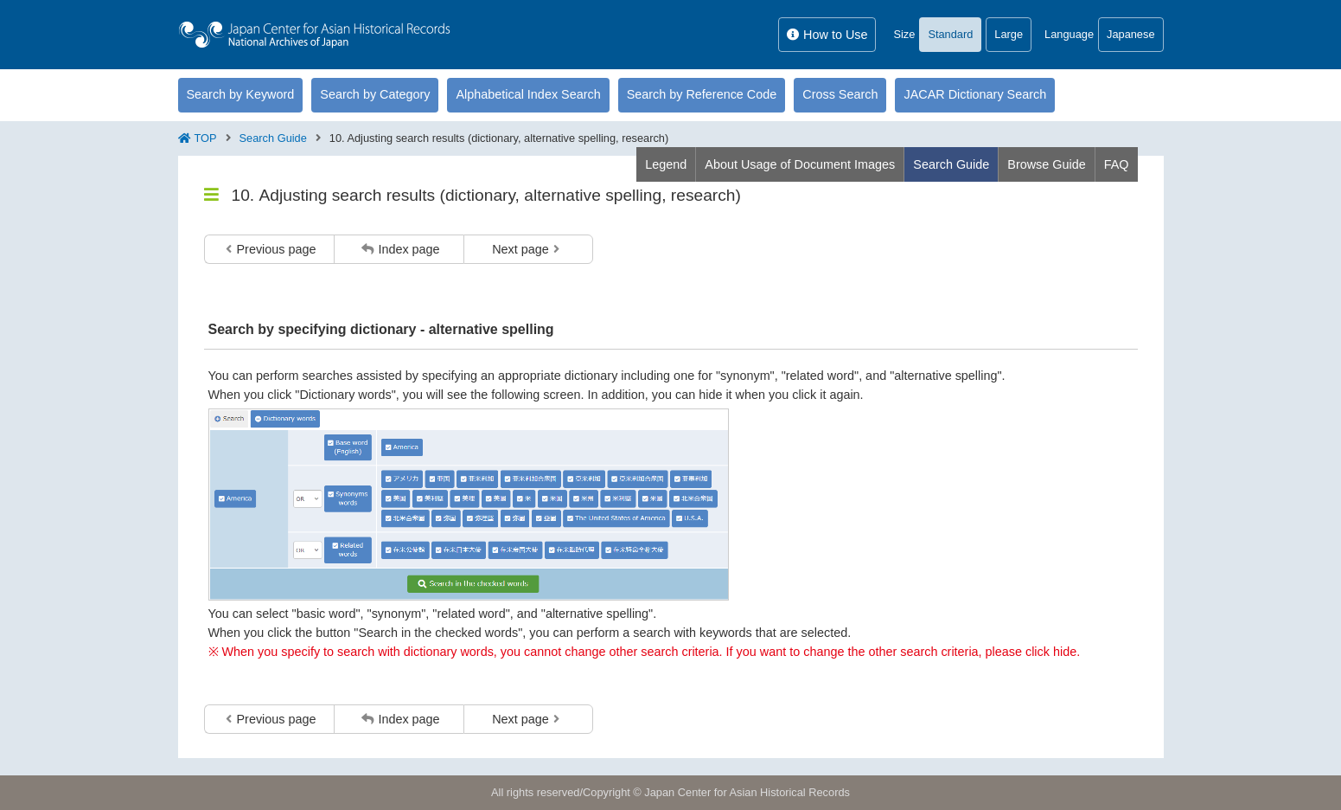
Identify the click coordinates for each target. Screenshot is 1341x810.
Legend (665, 164)
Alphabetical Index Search (528, 94)
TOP (206, 138)
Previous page (271, 249)
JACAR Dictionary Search (975, 94)
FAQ (1116, 164)
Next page (525, 249)
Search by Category (375, 94)
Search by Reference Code (702, 94)
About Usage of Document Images (800, 164)
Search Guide (273, 138)
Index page (400, 249)
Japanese (1131, 34)
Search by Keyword (241, 94)
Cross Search (840, 94)
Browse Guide (1046, 164)
